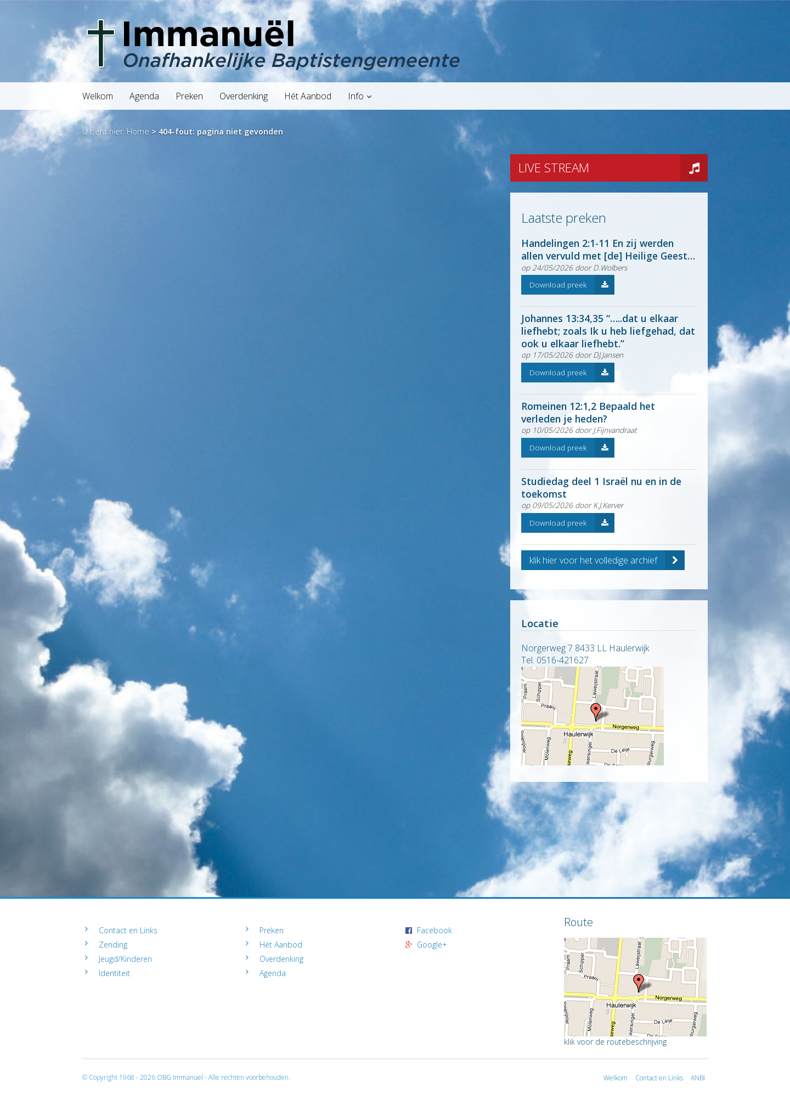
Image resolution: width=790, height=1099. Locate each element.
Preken (189, 96)
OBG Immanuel (180, 1077)
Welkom (97, 96)
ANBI (698, 1078)
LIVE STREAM (613, 168)
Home (138, 131)
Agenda (144, 96)
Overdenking (243, 96)
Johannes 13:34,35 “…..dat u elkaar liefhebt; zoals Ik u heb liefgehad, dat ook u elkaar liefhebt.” (608, 331)
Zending (113, 944)
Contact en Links (128, 930)
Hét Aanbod (307, 96)
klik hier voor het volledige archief (607, 560)
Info (356, 96)
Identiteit (114, 973)
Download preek (571, 285)
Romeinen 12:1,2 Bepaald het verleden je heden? (588, 412)
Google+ (432, 944)
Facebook (434, 930)
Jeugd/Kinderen (125, 959)
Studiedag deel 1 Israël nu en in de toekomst (601, 487)
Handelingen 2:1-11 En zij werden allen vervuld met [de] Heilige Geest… (608, 249)
